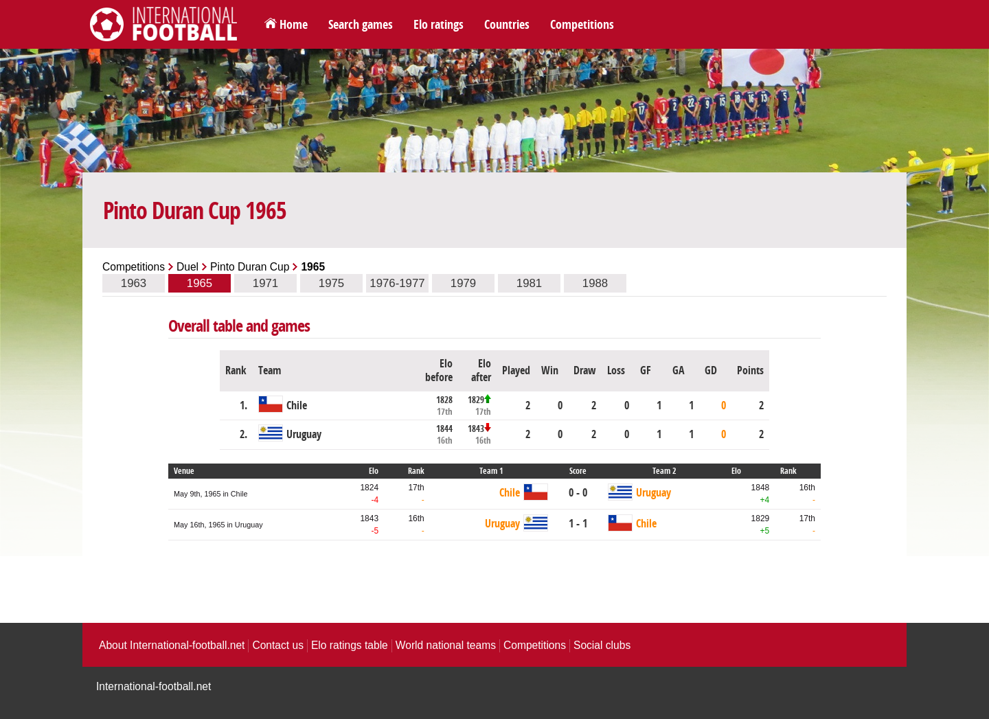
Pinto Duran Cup (249, 267)
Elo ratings (438, 24)
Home (294, 24)
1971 (265, 283)
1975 (331, 283)
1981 (529, 283)
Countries (507, 24)
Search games (360, 24)
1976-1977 (397, 283)
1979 (463, 283)
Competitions (582, 24)
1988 (595, 283)
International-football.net (153, 686)
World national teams (446, 645)
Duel (187, 267)
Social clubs (601, 645)
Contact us (278, 645)
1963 (133, 283)
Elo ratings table (349, 645)
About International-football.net (172, 645)
